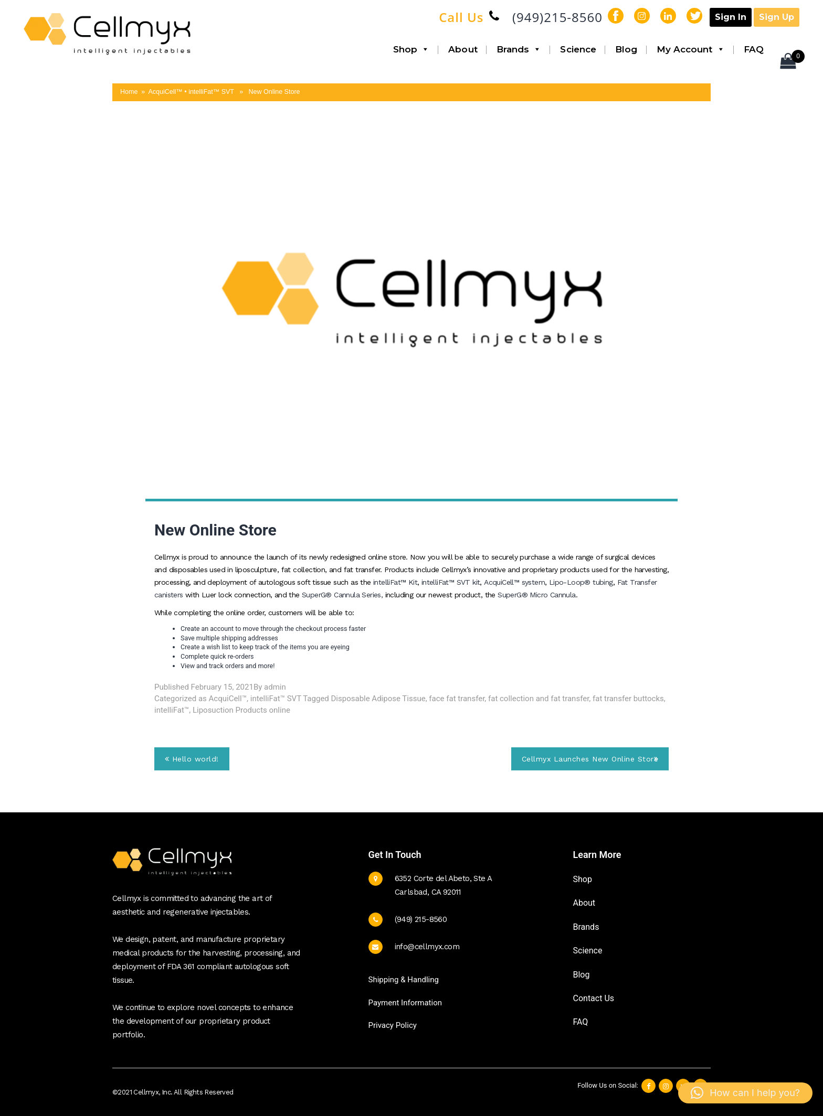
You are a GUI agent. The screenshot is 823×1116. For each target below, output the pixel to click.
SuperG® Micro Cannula (536, 595)
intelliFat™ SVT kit (450, 582)
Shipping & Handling (403, 979)
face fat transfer (456, 698)
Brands (519, 49)
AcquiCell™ (228, 698)
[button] (745, 1092)
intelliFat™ (171, 710)
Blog (626, 49)
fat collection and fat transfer (538, 698)
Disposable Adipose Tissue (378, 698)
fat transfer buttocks (628, 698)
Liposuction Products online (241, 710)
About (463, 49)
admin (275, 687)
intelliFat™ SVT (275, 698)
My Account (691, 49)
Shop (411, 49)
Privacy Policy (392, 1025)
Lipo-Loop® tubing (581, 582)
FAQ (754, 49)
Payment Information (405, 1002)
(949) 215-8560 (421, 919)
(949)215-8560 (557, 17)
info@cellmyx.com (427, 946)
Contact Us (594, 998)
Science (578, 49)
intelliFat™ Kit (395, 582)
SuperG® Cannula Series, (343, 595)
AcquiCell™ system (514, 582)
